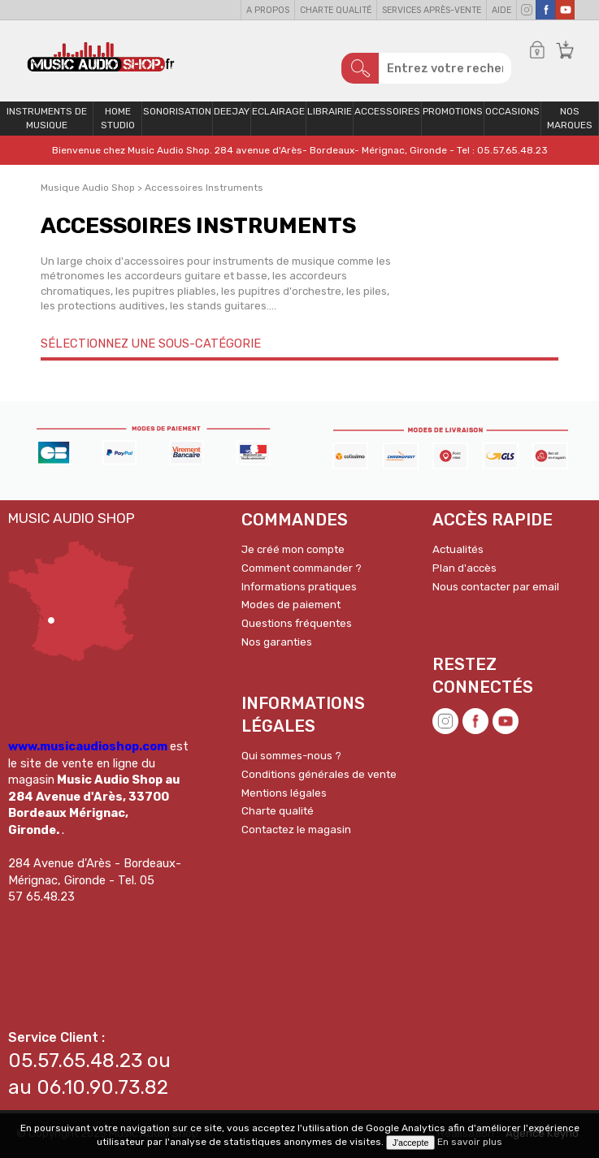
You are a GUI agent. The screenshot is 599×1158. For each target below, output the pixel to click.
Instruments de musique (47, 118)
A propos (267, 10)
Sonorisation (177, 111)
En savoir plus (469, 1141)
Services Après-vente (431, 10)
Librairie (329, 111)
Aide (501, 10)
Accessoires (387, 111)
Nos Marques (569, 118)
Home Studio (118, 118)
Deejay (232, 111)
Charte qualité (335, 10)
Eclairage (278, 111)
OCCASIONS (512, 111)
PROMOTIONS (453, 111)
